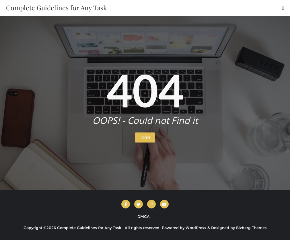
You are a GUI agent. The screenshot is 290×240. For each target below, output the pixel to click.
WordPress (196, 227)
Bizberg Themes (251, 227)
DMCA (143, 216)
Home (145, 137)
